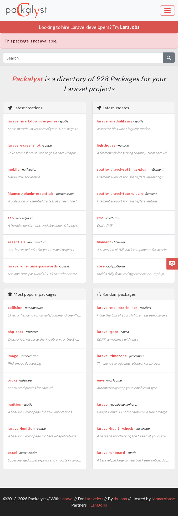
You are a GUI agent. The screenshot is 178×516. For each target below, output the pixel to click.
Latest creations (24, 107)
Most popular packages (31, 294)
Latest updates (112, 107)
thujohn (120, 498)
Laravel (66, 498)
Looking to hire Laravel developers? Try (89, 27)
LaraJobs (98, 504)
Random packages (116, 294)
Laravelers (94, 498)
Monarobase (163, 498)
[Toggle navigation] (167, 10)
